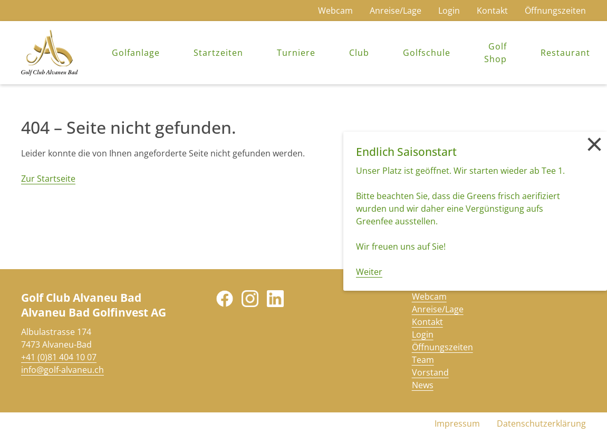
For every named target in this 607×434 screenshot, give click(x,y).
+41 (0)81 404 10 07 (59, 357)
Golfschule (426, 52)
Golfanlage (136, 52)
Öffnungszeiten (555, 10)
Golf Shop (495, 53)
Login (449, 10)
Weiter (369, 272)
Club (359, 52)
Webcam (335, 10)
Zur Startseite (48, 178)
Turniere (296, 52)
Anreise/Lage (395, 10)
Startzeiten (218, 52)
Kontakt (492, 10)
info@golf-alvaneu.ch (62, 370)
